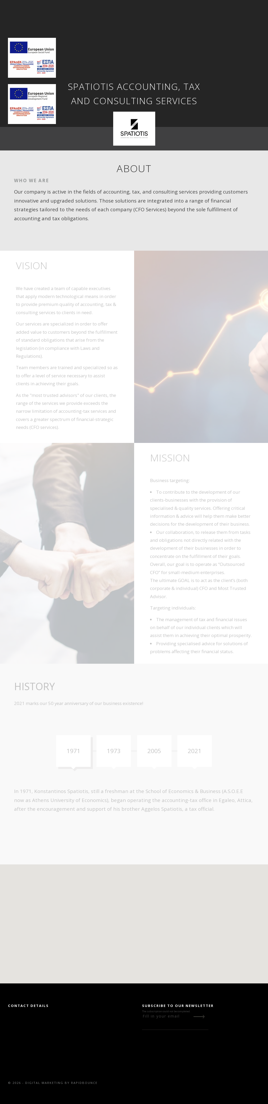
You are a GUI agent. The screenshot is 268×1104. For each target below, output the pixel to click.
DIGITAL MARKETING (44, 1083)
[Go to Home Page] (134, 129)
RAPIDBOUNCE (84, 1083)
